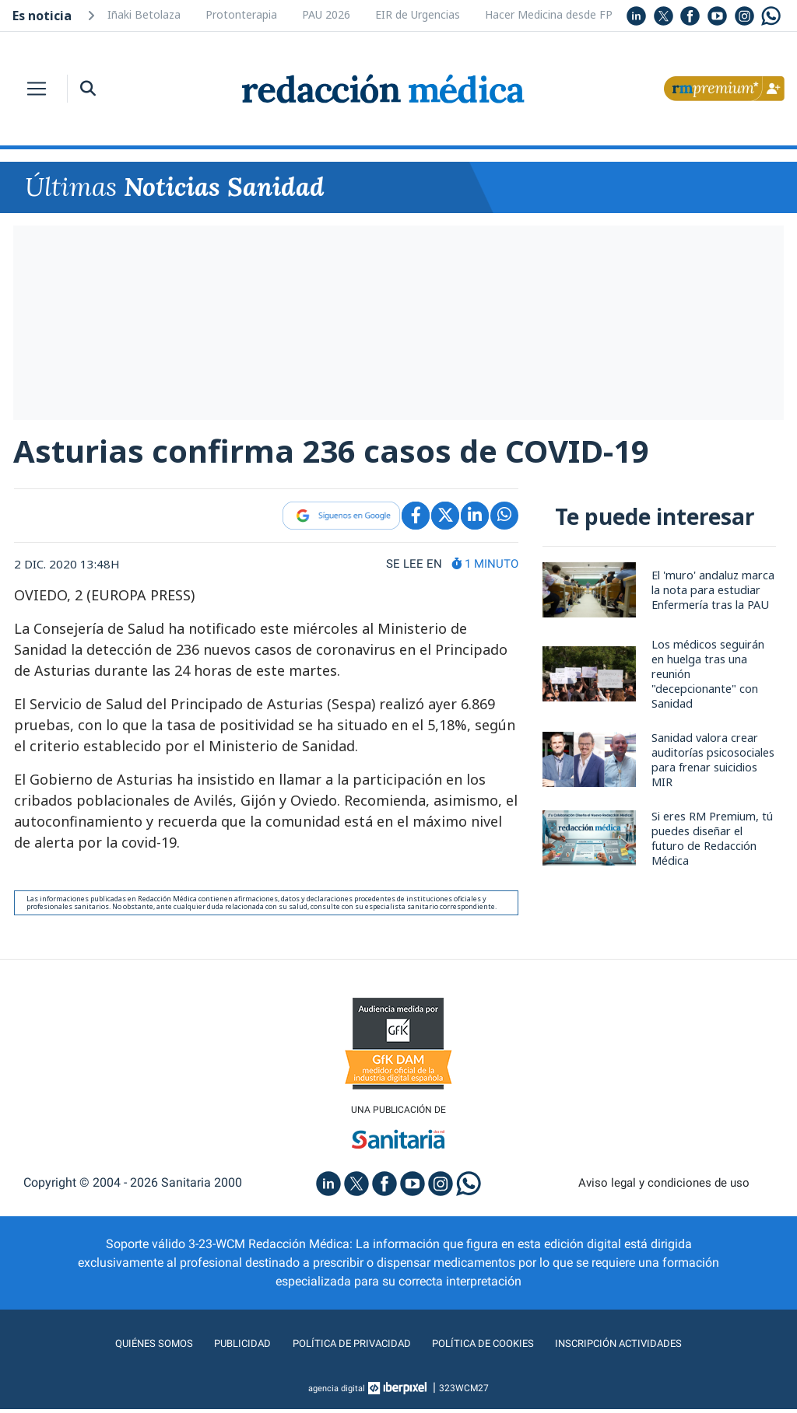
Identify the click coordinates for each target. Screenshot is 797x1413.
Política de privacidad (342, 1347)
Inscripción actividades (648, 1347)
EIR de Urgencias (417, 14)
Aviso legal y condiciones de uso (664, 1187)
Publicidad (220, 1347)
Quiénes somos (121, 1347)
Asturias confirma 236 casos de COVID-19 (345, 451)
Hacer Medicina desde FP (549, 14)
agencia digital (337, 1392)
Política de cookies (492, 1347)
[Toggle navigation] (36, 89)
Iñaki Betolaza (144, 14)
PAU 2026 (326, 14)
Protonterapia (241, 14)
